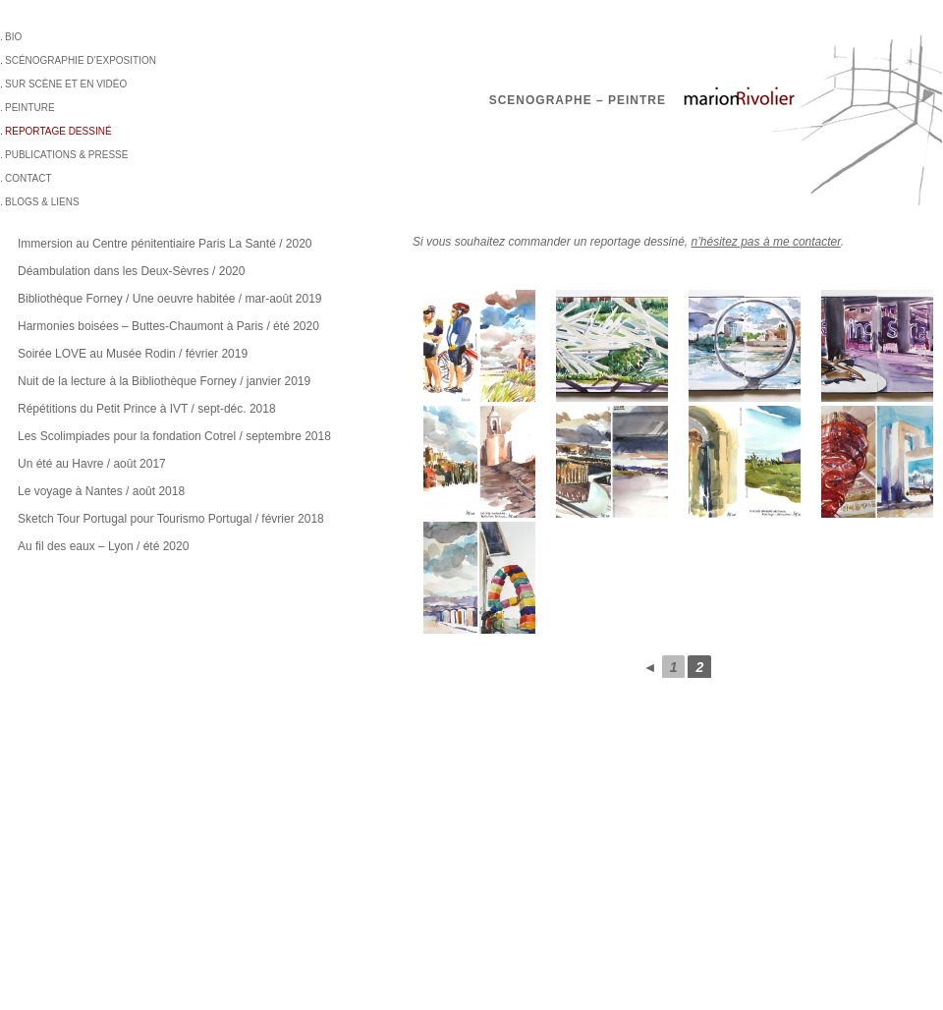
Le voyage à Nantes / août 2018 (101, 491)
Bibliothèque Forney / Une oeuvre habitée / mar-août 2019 (170, 299)
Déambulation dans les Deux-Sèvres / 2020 (131, 271)
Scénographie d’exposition (80, 60)
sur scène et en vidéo (66, 84)
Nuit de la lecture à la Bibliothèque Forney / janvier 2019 (164, 381)
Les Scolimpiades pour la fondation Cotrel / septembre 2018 (174, 436)
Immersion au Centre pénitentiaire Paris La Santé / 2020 (165, 244)
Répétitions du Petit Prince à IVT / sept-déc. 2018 (147, 409)
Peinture (30, 107)
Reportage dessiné (58, 131)
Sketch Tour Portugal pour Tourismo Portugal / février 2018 (171, 519)
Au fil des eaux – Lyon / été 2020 (103, 546)
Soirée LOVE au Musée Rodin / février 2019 (133, 354)
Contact (28, 178)
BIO (13, 36)
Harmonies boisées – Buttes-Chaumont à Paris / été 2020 (168, 326)
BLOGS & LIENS (42, 201)
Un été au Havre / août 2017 (92, 464)
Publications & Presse (66, 154)
